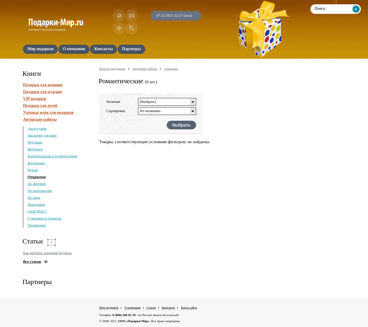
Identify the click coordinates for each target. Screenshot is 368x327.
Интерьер (35, 149)
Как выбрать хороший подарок (47, 253)
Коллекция (36, 163)
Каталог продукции (112, 68)
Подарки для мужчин (42, 92)
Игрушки (35, 142)
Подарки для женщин (42, 85)
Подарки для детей (40, 105)
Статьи (151, 307)
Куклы (33, 170)
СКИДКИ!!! (37, 211)
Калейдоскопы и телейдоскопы (52, 156)
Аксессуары (37, 128)
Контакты (168, 307)
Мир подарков (108, 307)
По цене (34, 197)
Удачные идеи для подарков (48, 112)
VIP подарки (34, 99)
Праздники (36, 204)
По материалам (40, 190)
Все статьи (32, 261)
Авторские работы (40, 119)
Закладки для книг (42, 135)
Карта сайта (189, 307)
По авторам (37, 184)
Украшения (36, 225)
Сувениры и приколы (44, 218)
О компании (132, 307)
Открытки (37, 177)
